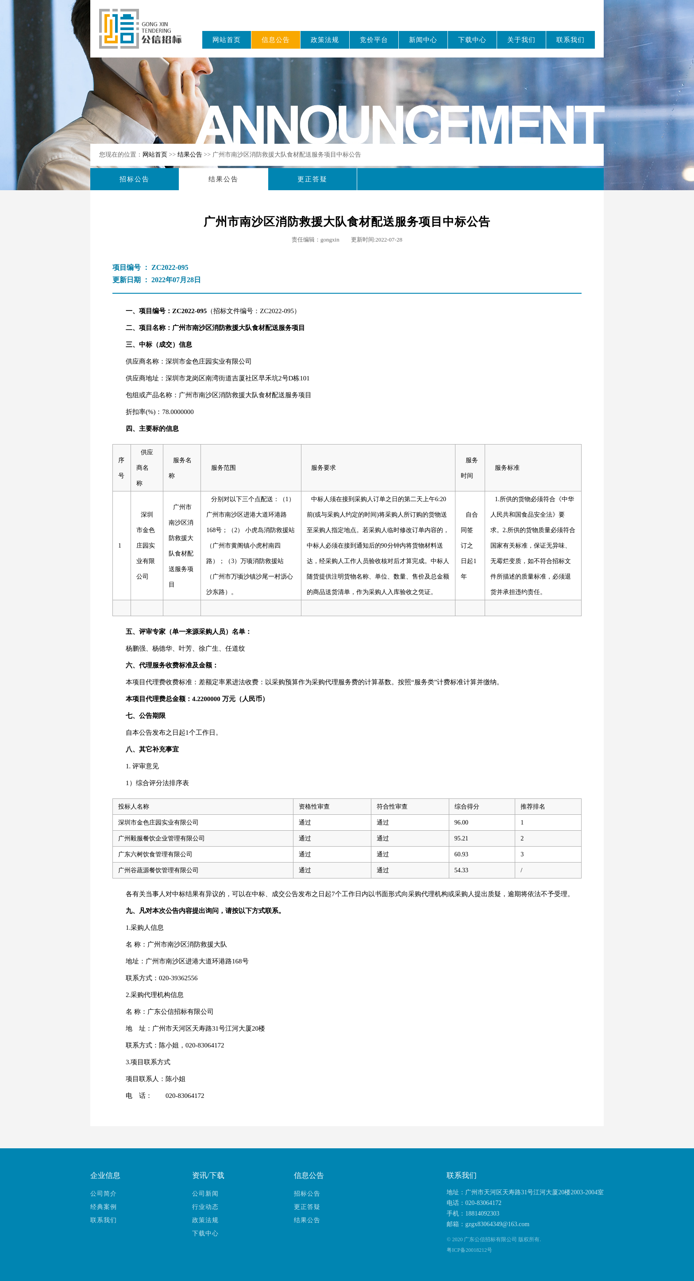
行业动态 (205, 1207)
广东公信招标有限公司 (144, 35)
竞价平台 (374, 39)
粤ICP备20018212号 (469, 1250)
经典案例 (103, 1207)
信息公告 (276, 39)
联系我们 (570, 39)
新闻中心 (423, 39)
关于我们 (521, 39)
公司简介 (103, 1193)
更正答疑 (312, 179)
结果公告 (190, 154)
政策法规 (325, 39)
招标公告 (135, 179)
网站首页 (226, 39)
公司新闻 (205, 1193)
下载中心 (472, 39)
